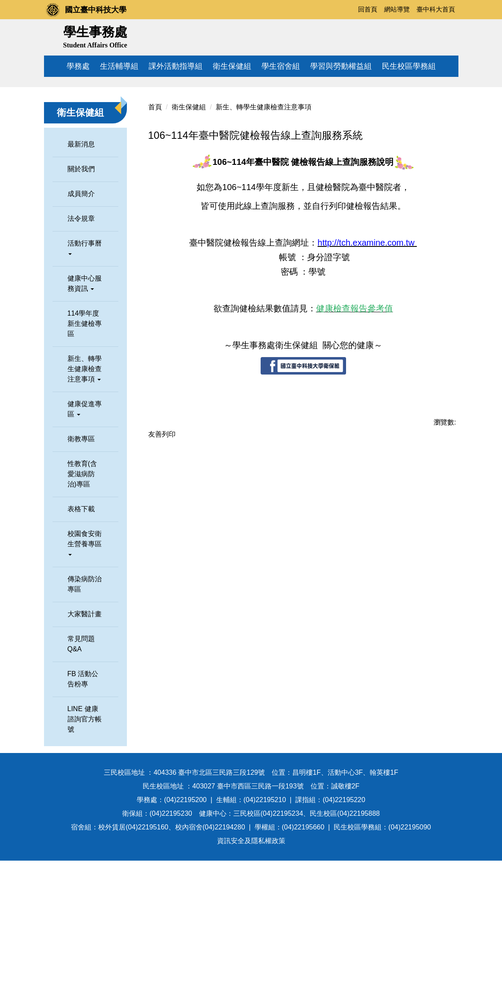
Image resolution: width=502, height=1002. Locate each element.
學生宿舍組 (280, 66)
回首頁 (367, 9)
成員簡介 (81, 335)
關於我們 (81, 310)
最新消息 (81, 285)
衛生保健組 (232, 66)
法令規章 (81, 359)
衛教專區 (81, 580)
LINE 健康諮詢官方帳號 (85, 860)
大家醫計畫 (85, 755)
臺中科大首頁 (436, 9)
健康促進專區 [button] (85, 550)
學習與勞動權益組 (341, 66)
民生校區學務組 (409, 66)
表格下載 (81, 650)
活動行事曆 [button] (85, 388)
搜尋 (448, 35)
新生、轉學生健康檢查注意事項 (263, 248)
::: (348, 9)
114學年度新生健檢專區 (85, 465)
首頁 (155, 248)
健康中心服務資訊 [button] (85, 425)
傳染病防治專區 (85, 725)
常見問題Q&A (81, 785)
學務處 (78, 66)
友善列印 (162, 575)
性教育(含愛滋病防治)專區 (82, 615)
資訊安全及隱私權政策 (251, 982)
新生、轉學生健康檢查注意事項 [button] (85, 510)
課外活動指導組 (176, 66)
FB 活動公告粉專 (83, 820)
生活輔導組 (119, 66)
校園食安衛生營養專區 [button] (85, 684)
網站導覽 (397, 9)
